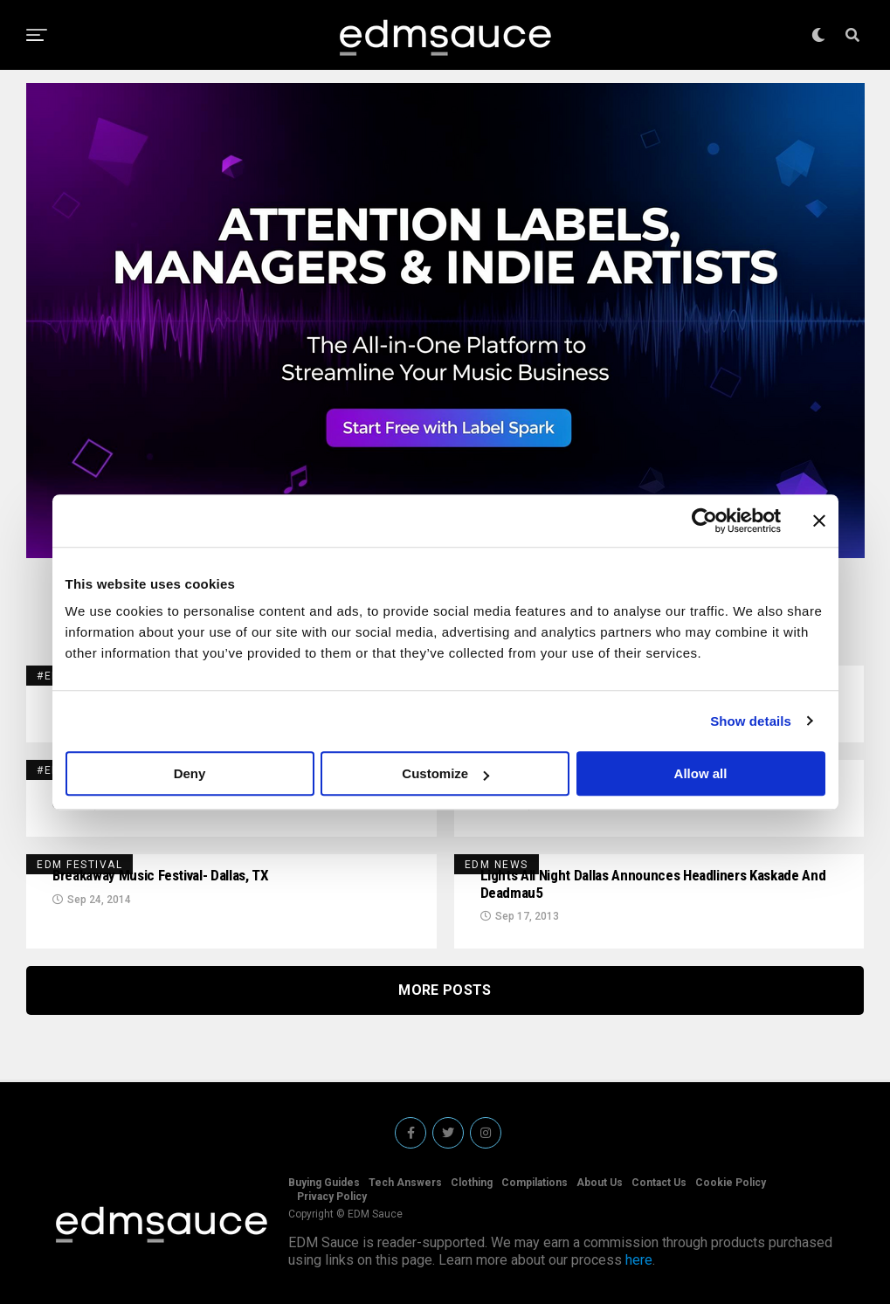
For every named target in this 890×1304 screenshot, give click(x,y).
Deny (190, 773)
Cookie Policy (730, 1182)
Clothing (472, 1182)
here (638, 1260)
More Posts (444, 993)
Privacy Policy (332, 1196)
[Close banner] (819, 520)
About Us (599, 1182)
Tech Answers (405, 1182)
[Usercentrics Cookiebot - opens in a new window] (704, 520)
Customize (445, 773)
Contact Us (658, 1182)
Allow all (701, 773)
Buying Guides (324, 1182)
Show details (750, 721)
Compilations (534, 1182)
